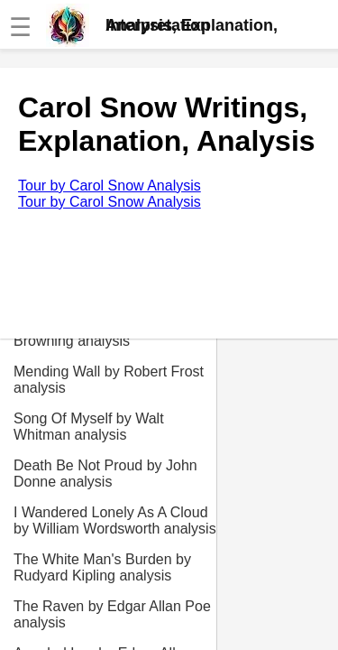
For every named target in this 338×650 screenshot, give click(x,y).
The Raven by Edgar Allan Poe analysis (112, 614)
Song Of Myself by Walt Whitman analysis (89, 426)
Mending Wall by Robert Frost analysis (109, 379)
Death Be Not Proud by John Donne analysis (105, 473)
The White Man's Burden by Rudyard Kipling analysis (102, 567)
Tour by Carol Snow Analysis (109, 185)
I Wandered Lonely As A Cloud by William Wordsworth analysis (115, 520)
